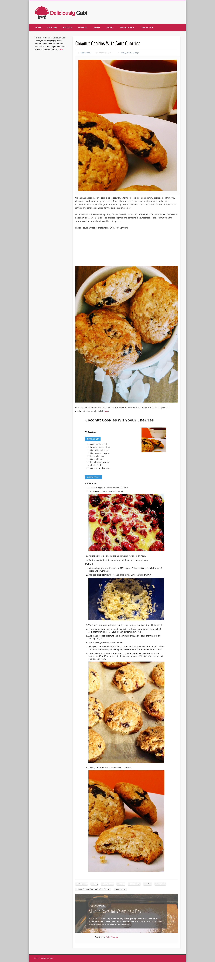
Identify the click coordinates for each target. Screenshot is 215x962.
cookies (148, 884)
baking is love (108, 884)
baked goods (82, 884)
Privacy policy (127, 27)
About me (52, 27)
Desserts (67, 27)
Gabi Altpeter (86, 52)
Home (38, 27)
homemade (161, 884)
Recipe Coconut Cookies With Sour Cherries (94, 889)
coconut (122, 884)
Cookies (130, 52)
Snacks (109, 27)
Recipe (97, 27)
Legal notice (147, 27)
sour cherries (121, 889)
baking (95, 884)
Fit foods (82, 27)
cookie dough (135, 884)
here (106, 411)
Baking (123, 52)
